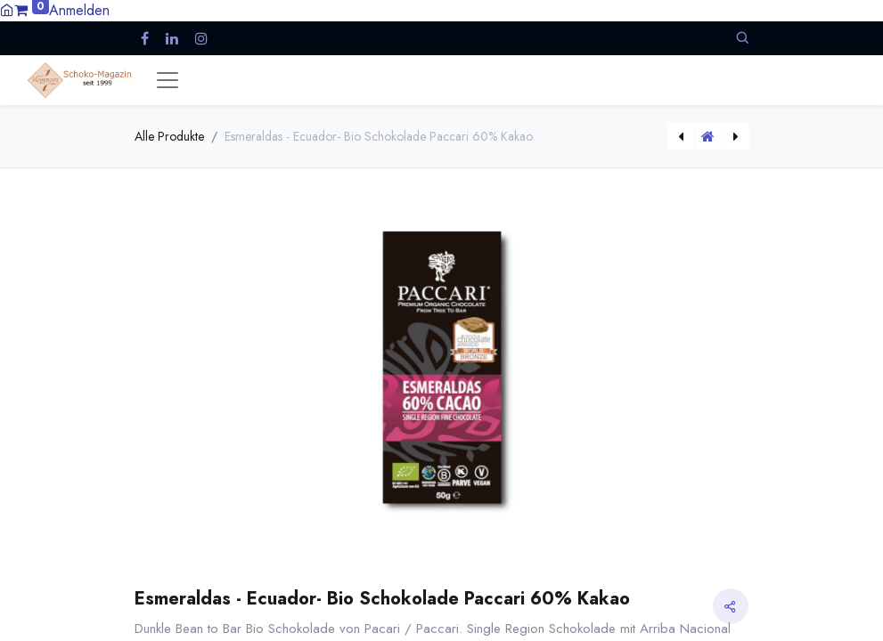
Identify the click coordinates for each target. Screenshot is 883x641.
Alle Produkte (169, 136)
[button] (742, 38)
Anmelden (79, 10)
